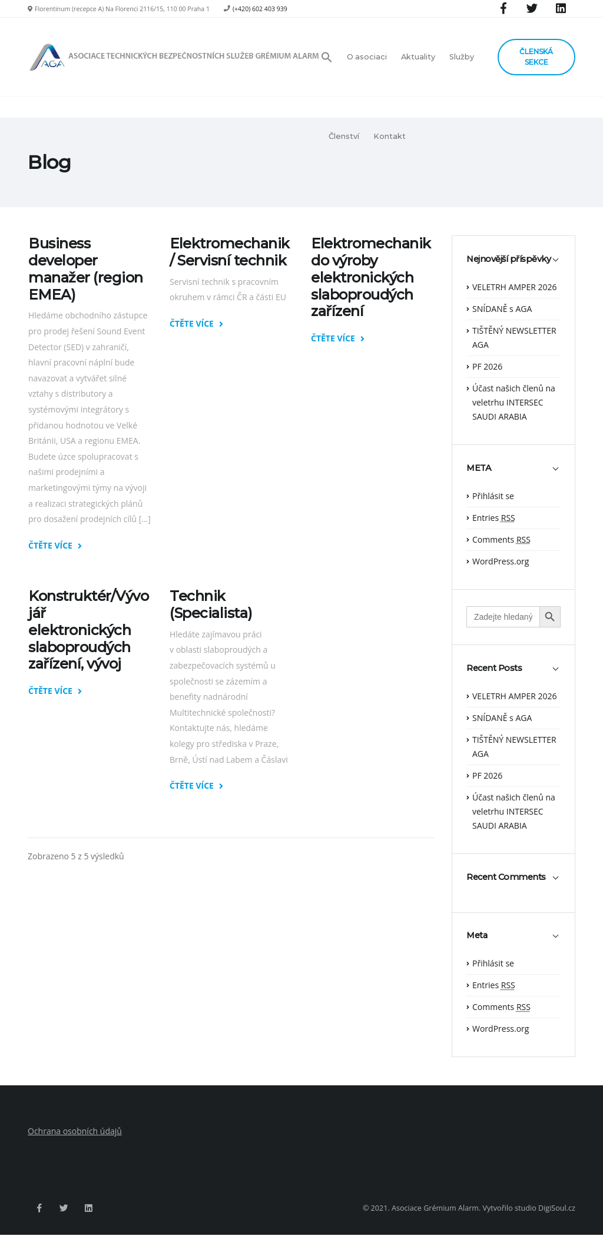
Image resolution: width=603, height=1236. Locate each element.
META (478, 468)
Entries (493, 517)
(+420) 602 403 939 (260, 9)
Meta (476, 936)
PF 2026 (487, 366)
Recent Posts (494, 668)
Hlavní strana (553, 162)
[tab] (513, 265)
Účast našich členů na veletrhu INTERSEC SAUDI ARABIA (513, 402)
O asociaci (367, 56)
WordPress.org (500, 561)
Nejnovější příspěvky (508, 259)
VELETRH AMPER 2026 (514, 287)
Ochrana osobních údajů (75, 1131)
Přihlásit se (493, 495)
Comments (501, 539)
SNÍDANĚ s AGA (502, 308)
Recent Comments (506, 877)
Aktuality (418, 56)
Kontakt (389, 136)
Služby (461, 56)
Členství (344, 136)
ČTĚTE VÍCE (55, 545)
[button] (330, 57)
